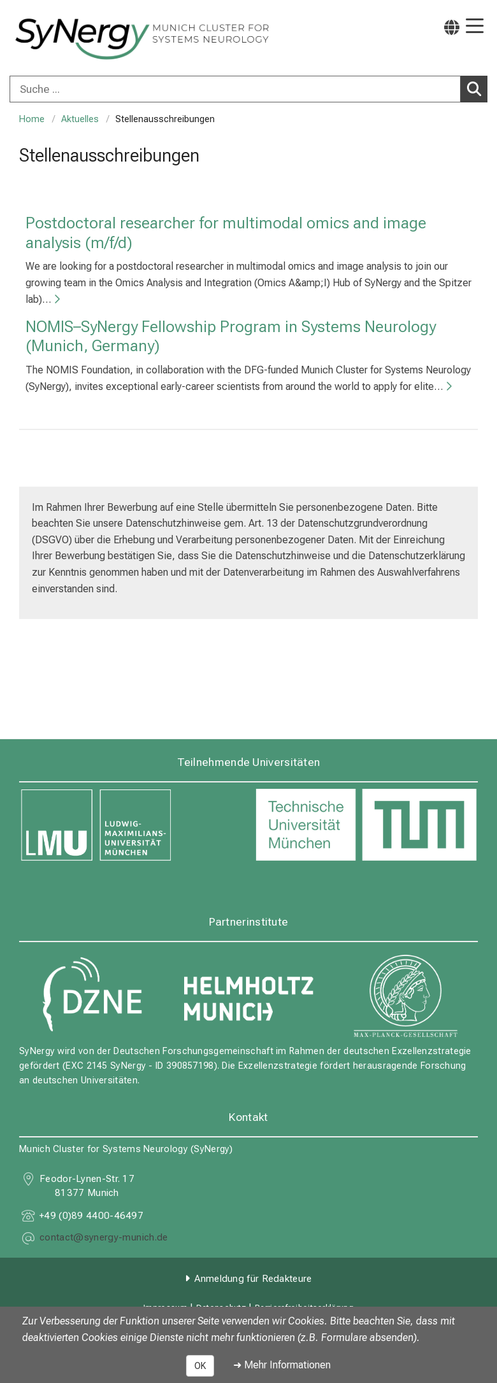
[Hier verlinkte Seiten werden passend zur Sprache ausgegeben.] (451, 27)
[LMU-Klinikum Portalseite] (54, 39)
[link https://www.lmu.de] (130, 825)
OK (200, 1366)
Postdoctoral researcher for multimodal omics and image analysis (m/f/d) (225, 232)
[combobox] (248, 89)
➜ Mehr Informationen (282, 1365)
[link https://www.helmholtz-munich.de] (248, 995)
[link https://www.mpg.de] (405, 995)
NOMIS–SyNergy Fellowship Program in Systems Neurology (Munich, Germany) (230, 335)
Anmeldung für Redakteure (253, 1278)
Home (32, 119)
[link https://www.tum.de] (366, 825)
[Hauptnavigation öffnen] (474, 27)
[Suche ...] (235, 89)
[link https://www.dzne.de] (91, 995)
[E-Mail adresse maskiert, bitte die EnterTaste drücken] (104, 1239)
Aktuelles (80, 119)
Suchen (477, 88)
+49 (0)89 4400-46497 (91, 1215)
